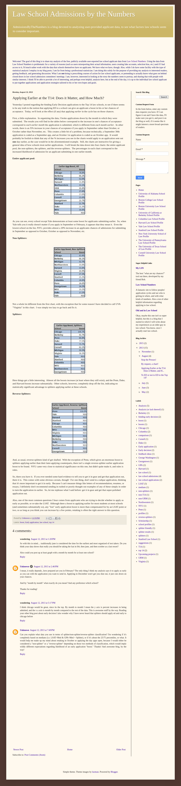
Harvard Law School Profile (151, 223)
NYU (141, 506)
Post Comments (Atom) (34, 755)
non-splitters (144, 491)
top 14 (51, 522)
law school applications (149, 480)
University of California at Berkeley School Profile (150, 214)
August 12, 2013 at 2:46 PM (46, 566)
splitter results (145, 532)
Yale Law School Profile (149, 226)
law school (44, 522)
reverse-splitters (145, 517)
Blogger (114, 772)
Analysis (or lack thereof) (150, 409)
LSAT (141, 484)
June (144, 388)
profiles (142, 513)
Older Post (121, 749)
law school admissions (148, 476)
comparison (144, 435)
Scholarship (144, 521)
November (147, 352)
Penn (141, 509)
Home (70, 749)
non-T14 (142, 495)
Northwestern (144, 502)
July (144, 383)
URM (141, 558)
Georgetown (144, 461)
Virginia (142, 561)
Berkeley (143, 413)
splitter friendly (145, 528)
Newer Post (18, 749)
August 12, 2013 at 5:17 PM (43, 603)
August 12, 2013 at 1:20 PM (43, 539)
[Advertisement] (69, 44)
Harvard (142, 469)
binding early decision (148, 417)
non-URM (143, 498)
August (145, 356)
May (144, 392)
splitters (142, 535)
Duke (141, 443)
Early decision (145, 450)
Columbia (143, 431)
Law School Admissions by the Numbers (73, 14)
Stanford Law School (148, 539)
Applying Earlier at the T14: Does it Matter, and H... (153, 369)
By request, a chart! (149, 364)
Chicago (142, 428)
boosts (141, 424)
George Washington (147, 458)
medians (142, 487)
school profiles (145, 524)
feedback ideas (145, 454)
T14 (140, 547)
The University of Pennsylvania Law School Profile (152, 241)
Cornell (142, 439)
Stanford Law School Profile (151, 230)
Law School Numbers (136, 61)
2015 (141, 343)
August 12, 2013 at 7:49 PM (42, 630)
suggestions (144, 543)
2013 (141, 348)
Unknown (24, 566)
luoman (95, 772)
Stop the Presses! (148, 360)
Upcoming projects (147, 554)
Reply (22, 557)
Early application (32, 522)
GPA (141, 465)
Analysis (142, 406)
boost (22, 522)
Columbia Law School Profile (152, 219)
